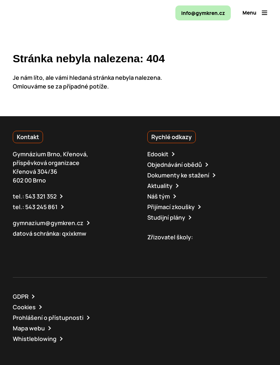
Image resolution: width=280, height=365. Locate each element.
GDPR (20, 297)
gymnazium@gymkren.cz (48, 223)
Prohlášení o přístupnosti (48, 318)
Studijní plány (166, 217)
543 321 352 (41, 196)
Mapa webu (29, 328)
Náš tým (158, 196)
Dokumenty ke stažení (178, 175)
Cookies (24, 307)
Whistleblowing (35, 339)
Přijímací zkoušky (171, 207)
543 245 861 (41, 207)
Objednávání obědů (174, 165)
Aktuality (159, 186)
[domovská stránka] (44, 13)
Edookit (157, 154)
